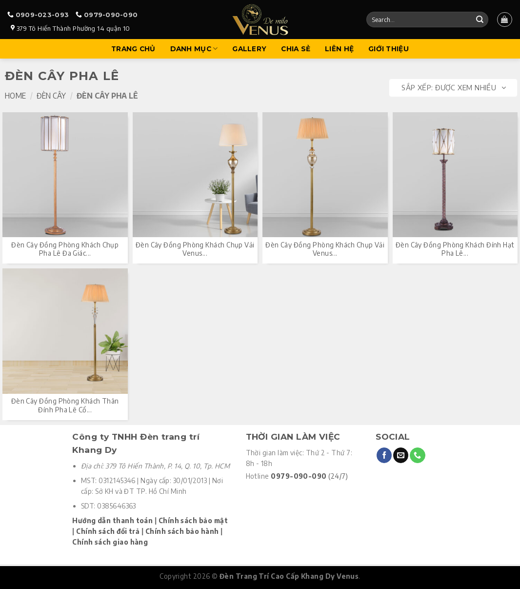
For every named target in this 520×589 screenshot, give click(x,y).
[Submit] (479, 19)
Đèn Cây (51, 95)
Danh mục (194, 48)
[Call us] (417, 455)
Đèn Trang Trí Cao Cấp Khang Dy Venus (289, 576)
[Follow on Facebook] (384, 455)
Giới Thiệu (388, 49)
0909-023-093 (42, 15)
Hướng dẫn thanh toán (112, 520)
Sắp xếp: (453, 88)
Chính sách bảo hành (182, 531)
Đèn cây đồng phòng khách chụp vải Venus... (195, 249)
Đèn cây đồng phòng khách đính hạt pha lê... (455, 249)
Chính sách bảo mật (193, 520)
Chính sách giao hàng (110, 542)
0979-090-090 (111, 15)
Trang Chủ (133, 49)
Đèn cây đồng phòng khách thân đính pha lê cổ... (65, 405)
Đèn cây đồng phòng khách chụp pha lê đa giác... (65, 249)
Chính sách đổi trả (108, 531)
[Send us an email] (400, 455)
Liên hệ (339, 49)
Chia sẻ (295, 49)
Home (15, 95)
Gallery (249, 49)
